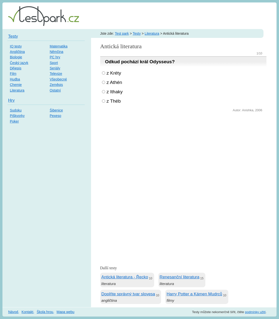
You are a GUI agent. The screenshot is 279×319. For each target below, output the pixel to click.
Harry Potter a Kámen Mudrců (194, 294)
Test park (122, 33)
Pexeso (55, 116)
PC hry (55, 57)
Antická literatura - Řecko (124, 277)
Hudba (15, 79)
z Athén (114, 82)
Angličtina (17, 52)
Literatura (152, 33)
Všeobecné (58, 79)
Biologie (16, 57)
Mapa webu (65, 312)
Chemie (16, 85)
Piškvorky (17, 116)
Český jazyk (19, 63)
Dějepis (15, 68)
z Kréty (114, 73)
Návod (13, 312)
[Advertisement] (183, 150)
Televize (56, 74)
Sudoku (15, 110)
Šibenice (56, 110)
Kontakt (27, 312)
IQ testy (16, 46)
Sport (54, 63)
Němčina (56, 52)
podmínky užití (255, 312)
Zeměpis (56, 85)
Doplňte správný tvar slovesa (128, 294)
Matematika (58, 46)
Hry (11, 100)
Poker (14, 121)
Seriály (55, 68)
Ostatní (55, 90)
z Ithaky (115, 91)
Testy (137, 33)
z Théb (114, 101)
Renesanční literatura (179, 277)
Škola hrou (45, 312)
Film (13, 74)
